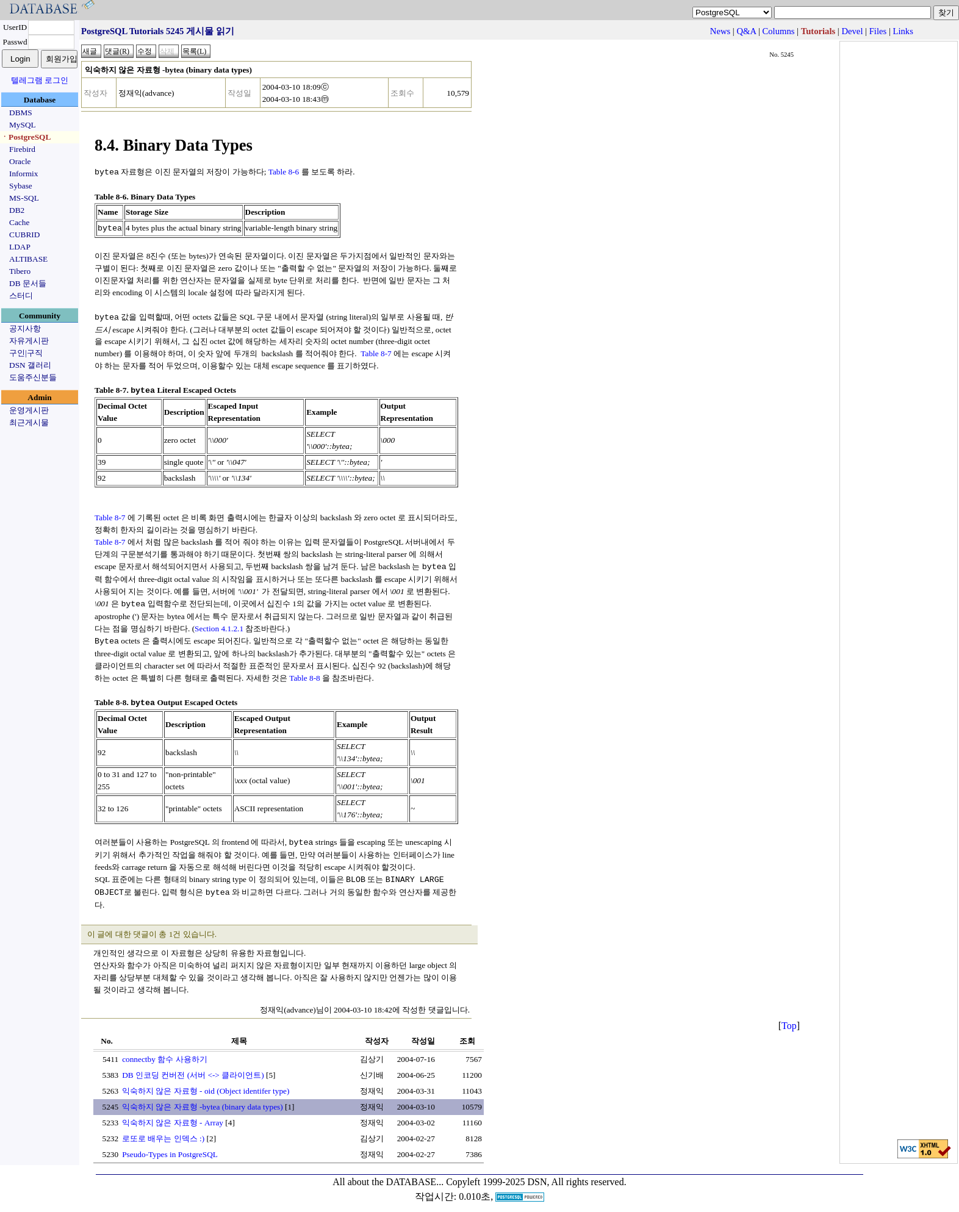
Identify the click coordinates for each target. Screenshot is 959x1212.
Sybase (20, 185)
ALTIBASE (28, 259)
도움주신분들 (33, 377)
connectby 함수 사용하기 (164, 1052)
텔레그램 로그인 (39, 80)
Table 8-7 (376, 351)
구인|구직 (26, 352)
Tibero (20, 271)
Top (789, 1019)
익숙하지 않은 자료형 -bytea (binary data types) (202, 1100)
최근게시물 (29, 422)
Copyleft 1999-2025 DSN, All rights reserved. (536, 1175)
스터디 (21, 295)
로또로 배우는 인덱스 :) (163, 1131)
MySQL (22, 124)
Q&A (746, 31)
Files (878, 31)
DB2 (16, 210)
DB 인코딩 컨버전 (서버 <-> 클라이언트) (193, 1068)
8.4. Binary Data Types (174, 145)
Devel (852, 31)
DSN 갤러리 (30, 365)
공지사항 (25, 328)
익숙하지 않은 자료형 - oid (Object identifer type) (205, 1084)
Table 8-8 (304, 673)
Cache (19, 222)
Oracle (20, 161)
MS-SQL (24, 198)
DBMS (20, 112)
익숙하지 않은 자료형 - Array (172, 1116)
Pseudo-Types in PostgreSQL (170, 1147)
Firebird (22, 149)
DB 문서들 (27, 283)
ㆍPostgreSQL (26, 137)
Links (903, 31)
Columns (779, 31)
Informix (23, 173)
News (720, 31)
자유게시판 (29, 340)
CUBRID (24, 234)
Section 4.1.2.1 (219, 624)
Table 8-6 (284, 171)
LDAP (20, 246)
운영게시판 (29, 410)
